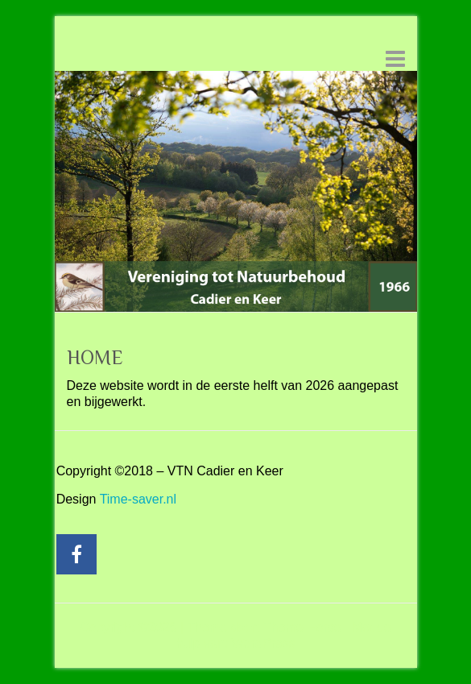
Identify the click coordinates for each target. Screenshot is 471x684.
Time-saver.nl (138, 499)
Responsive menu (395, 58)
